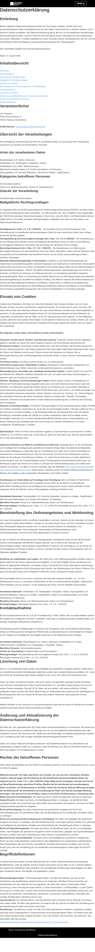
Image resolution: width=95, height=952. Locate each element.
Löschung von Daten (9, 93)
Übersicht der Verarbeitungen (13, 77)
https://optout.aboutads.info (78, 472)
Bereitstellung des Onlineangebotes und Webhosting (23, 87)
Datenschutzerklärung (47, 949)
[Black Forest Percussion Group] (16, 3)
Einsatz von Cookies (9, 84)
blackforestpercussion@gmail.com (30, 127)
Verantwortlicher (7, 74)
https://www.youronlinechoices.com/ (15, 475)
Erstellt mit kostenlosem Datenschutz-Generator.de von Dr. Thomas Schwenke (34, 936)
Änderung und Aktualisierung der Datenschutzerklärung (24, 96)
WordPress (31, 944)
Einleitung (4, 71)
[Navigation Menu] (80, 3)
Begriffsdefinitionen (8, 103)
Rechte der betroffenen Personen (14, 99)
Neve (11, 944)
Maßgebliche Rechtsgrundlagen (14, 80)
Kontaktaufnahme (7, 90)
